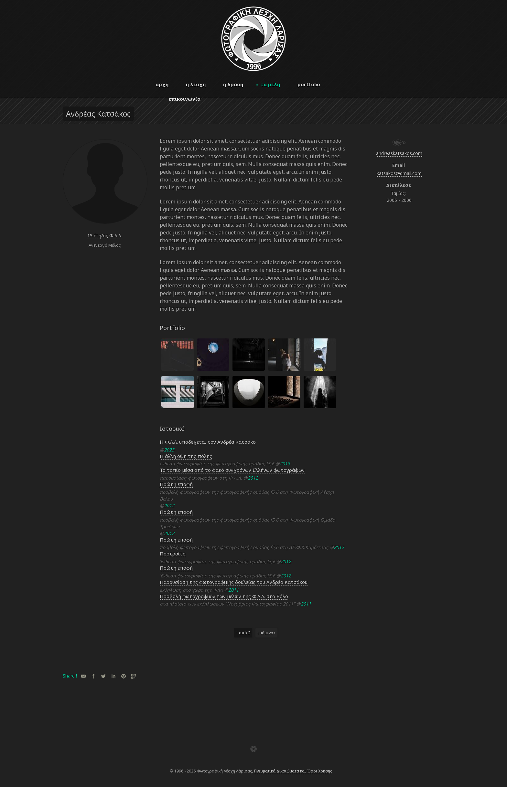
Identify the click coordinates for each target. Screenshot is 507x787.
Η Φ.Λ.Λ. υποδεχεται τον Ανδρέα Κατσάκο (208, 442)
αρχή (162, 84)
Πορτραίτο (173, 553)
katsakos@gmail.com (399, 173)
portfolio (308, 84)
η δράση (233, 84)
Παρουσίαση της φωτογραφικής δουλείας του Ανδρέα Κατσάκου (233, 582)
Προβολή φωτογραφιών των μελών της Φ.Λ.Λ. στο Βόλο (224, 596)
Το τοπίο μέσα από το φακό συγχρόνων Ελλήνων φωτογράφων (232, 470)
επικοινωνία (184, 99)
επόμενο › (266, 632)
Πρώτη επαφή (176, 484)
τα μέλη (270, 84)
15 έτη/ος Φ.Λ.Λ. (104, 236)
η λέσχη (196, 84)
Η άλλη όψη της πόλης (186, 456)
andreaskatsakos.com (399, 153)
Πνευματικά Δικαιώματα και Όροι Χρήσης (293, 771)
